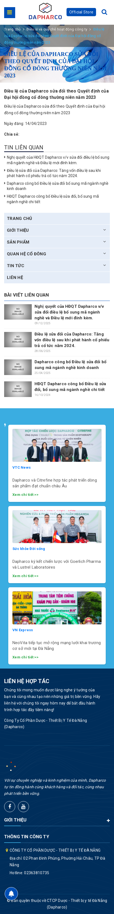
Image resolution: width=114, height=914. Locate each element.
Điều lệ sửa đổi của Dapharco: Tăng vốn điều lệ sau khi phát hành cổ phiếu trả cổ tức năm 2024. (72, 340)
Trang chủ (19, 218)
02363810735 (36, 873)
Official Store (81, 12)
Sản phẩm (18, 242)
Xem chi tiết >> (25, 495)
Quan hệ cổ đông (26, 253)
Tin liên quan (24, 147)
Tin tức (15, 265)
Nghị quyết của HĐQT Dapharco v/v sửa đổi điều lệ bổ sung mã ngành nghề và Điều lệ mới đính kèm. (69, 312)
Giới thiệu (18, 230)
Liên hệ (15, 277)
